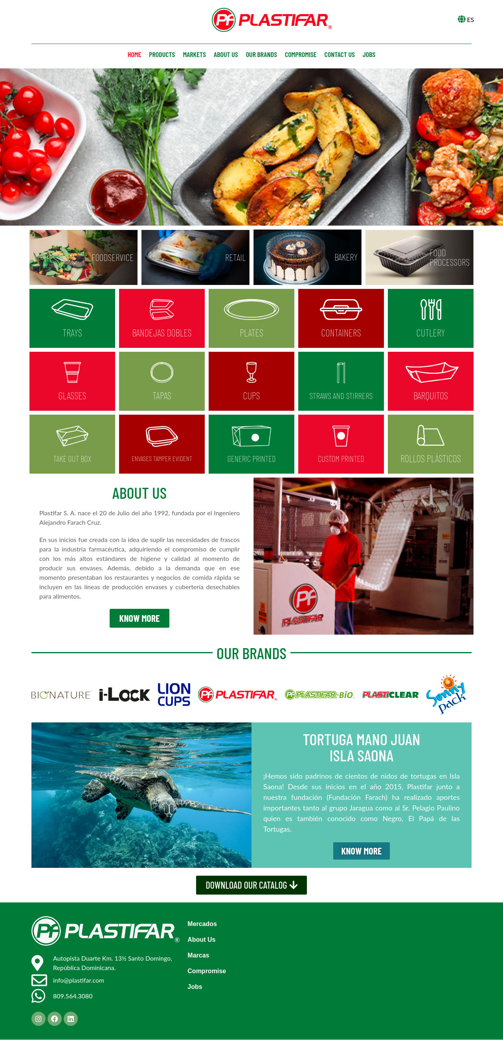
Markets (194, 54)
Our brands (261, 54)
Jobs (369, 54)
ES (470, 19)
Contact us (340, 54)
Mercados (202, 924)
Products (162, 54)
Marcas (198, 955)
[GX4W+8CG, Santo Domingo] (360, 964)
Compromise (301, 54)
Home (134, 54)
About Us (201, 940)
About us (226, 54)
